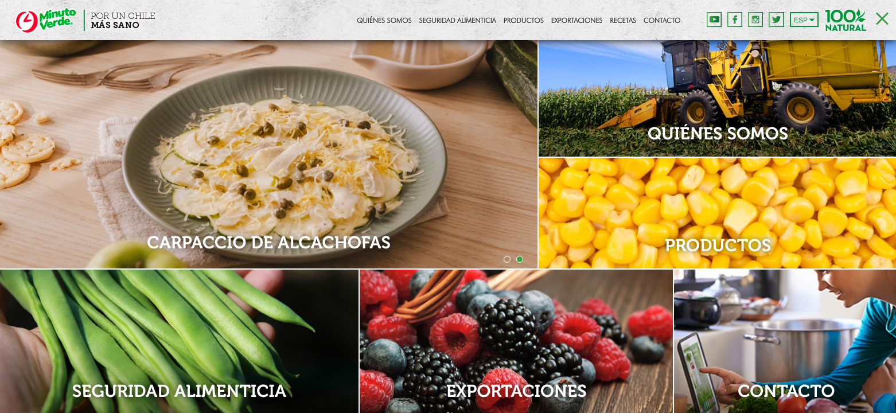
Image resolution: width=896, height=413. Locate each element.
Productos (524, 21)
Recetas (623, 21)
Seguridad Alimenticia (457, 21)
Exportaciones (577, 21)
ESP (801, 20)
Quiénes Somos (384, 21)
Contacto (662, 21)
